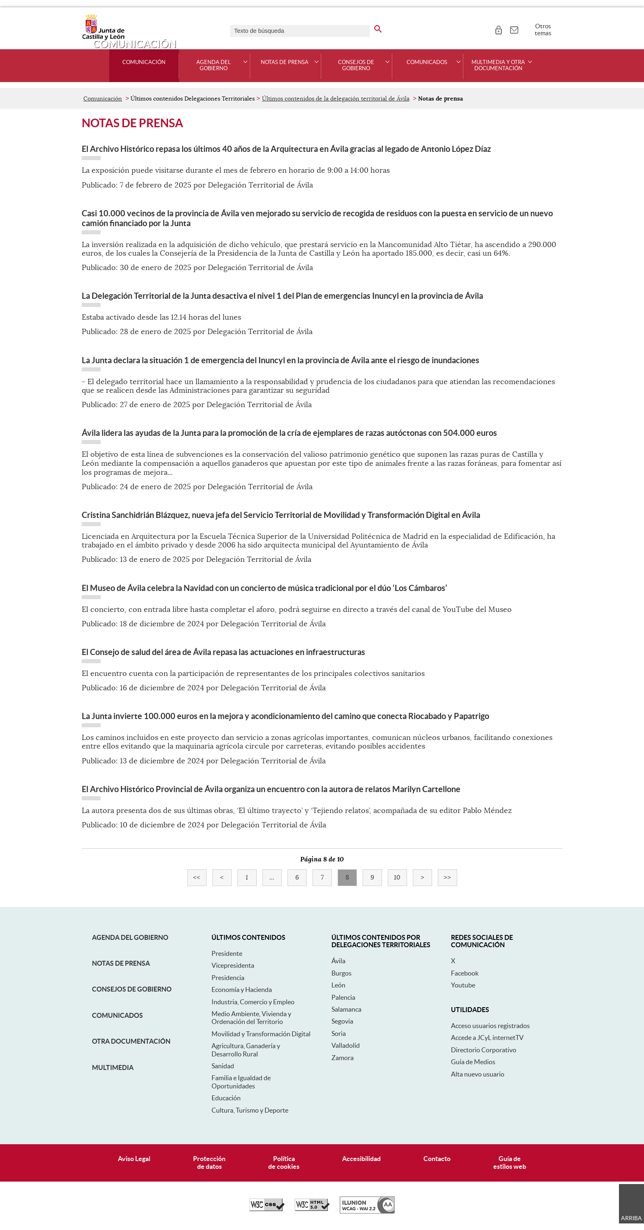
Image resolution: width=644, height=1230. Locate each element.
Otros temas (543, 30)
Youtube (463, 985)
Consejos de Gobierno (132, 989)
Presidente (227, 953)
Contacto (437, 1158)
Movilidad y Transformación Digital (261, 1034)
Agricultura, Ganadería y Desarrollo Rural (246, 1049)
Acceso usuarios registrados (490, 1025)
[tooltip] (498, 28)
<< (200, 877)
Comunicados (117, 1015)
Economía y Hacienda (242, 989)
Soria (338, 1033)
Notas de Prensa (121, 963)
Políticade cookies (283, 1162)
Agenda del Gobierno (130, 937)
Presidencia (228, 977)
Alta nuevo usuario (477, 1074)
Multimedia (112, 1067)
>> (450, 877)
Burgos (341, 973)
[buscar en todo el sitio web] (378, 27)
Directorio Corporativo (483, 1050)
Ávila (338, 960)
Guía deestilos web (509, 1162)
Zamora (342, 1057)
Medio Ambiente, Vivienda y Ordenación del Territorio (251, 1017)
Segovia (342, 1021)
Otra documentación (131, 1041)
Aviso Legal (134, 1158)
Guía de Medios (473, 1061)
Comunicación (144, 62)
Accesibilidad (361, 1158)
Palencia (343, 997)
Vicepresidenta (233, 965)
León (338, 985)
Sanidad (223, 1066)
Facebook (464, 973)
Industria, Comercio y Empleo (253, 1002)
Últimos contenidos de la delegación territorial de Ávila (335, 98)
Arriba (631, 1218)
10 (400, 877)
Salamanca (346, 1009)
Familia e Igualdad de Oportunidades (241, 1081)
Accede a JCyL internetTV (487, 1037)
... (275, 877)
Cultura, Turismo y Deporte (250, 1110)
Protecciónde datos (209, 1162)
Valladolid (345, 1045)
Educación (226, 1098)
